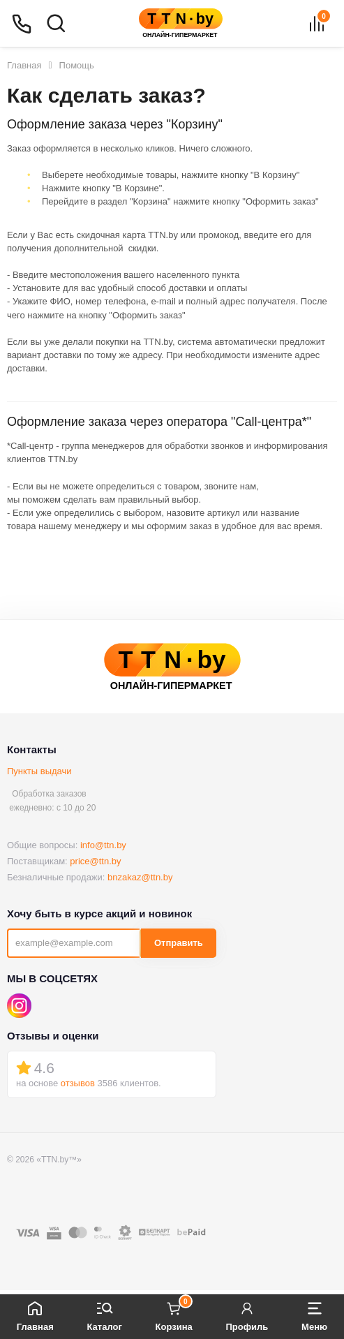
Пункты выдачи (39, 771)
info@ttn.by (103, 845)
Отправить (178, 943)
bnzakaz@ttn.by (139, 877)
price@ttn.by (95, 861)
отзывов (78, 1083)
